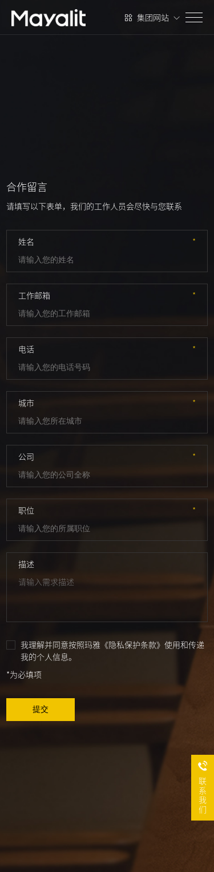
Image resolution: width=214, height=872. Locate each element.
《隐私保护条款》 (132, 645)
